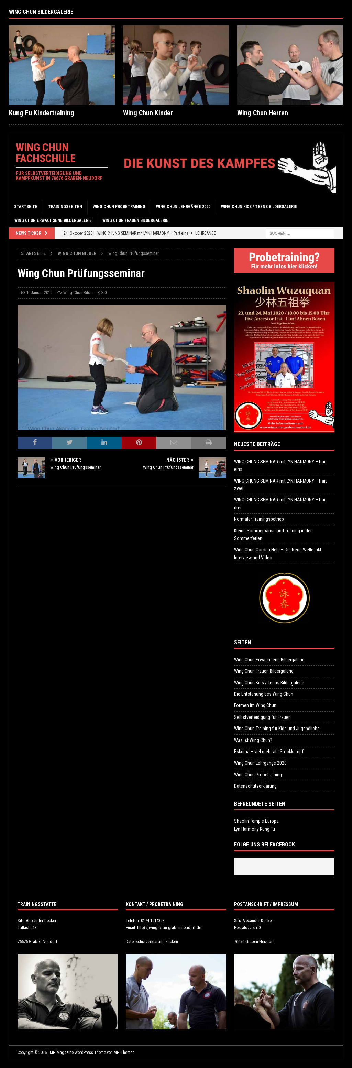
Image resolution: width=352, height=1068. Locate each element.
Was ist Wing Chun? (253, 740)
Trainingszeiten (65, 206)
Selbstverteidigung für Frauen (262, 717)
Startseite (25, 206)
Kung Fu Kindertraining (41, 113)
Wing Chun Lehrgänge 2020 (183, 206)
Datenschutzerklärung (255, 786)
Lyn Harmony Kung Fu (254, 829)
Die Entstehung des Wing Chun (263, 694)
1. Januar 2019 (39, 292)
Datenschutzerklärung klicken (152, 941)
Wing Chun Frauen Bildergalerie (135, 220)
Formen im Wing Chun (255, 705)
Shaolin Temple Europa (256, 821)
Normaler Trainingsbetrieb (259, 519)
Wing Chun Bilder (78, 292)
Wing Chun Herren (262, 113)
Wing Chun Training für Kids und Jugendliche (277, 728)
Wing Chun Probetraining (119, 206)
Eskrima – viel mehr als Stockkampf (269, 751)
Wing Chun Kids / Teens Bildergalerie (259, 206)
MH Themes (124, 1052)
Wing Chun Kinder (148, 113)
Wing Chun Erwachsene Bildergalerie (53, 220)
